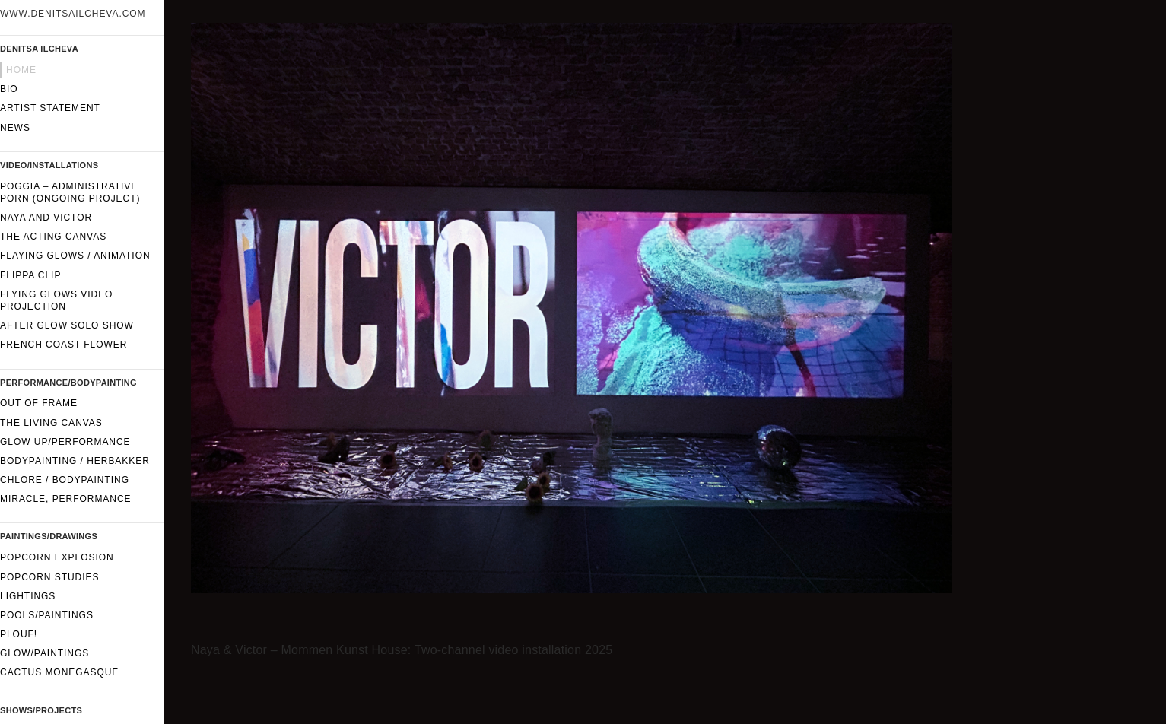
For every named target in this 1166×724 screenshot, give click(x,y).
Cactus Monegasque (59, 672)
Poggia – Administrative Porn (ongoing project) (70, 192)
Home (21, 70)
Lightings (28, 596)
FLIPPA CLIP (30, 275)
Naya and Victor (46, 217)
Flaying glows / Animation (75, 255)
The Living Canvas (51, 423)
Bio (9, 89)
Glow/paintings (44, 653)
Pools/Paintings (47, 615)
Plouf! (18, 634)
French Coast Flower (63, 344)
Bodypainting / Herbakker (75, 461)
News (15, 127)
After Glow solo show (67, 325)
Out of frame (39, 403)
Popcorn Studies (49, 577)
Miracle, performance (66, 499)
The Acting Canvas (53, 236)
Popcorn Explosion (57, 557)
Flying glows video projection (56, 300)
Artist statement (50, 108)
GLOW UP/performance (65, 442)
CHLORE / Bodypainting (64, 480)
